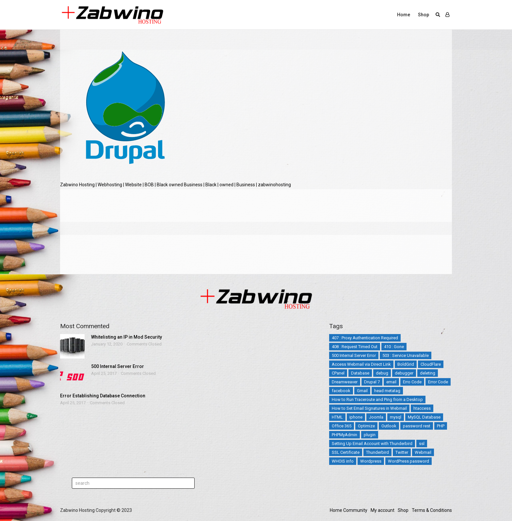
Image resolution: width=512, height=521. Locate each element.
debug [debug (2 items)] (382, 373)
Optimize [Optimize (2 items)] (366, 425)
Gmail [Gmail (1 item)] (362, 390)
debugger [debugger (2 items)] (404, 373)
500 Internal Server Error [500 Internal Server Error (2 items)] (354, 355)
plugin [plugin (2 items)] (370, 434)
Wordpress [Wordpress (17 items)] (370, 461)
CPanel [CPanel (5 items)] (338, 373)
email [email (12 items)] (391, 381)
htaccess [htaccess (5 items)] (422, 408)
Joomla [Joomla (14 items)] (376, 417)
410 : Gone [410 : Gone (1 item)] (394, 346)
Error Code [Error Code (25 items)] (438, 381)
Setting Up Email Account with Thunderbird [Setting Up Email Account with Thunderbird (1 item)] (372, 443)
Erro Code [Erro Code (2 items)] (412, 381)
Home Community (348, 510)
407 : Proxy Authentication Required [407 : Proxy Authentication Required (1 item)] (365, 337)
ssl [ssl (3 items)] (421, 443)
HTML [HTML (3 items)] (337, 417)
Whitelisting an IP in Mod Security (126, 337)
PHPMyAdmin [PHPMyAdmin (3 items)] (344, 434)
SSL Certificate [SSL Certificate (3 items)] (346, 452)
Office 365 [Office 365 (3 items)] (341, 425)
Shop (423, 14)
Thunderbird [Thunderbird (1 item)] (377, 452)
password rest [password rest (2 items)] (416, 425)
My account (382, 510)
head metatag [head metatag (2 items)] (387, 390)
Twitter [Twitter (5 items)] (401, 452)
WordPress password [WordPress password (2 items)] (408, 461)
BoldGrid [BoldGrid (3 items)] (405, 364)
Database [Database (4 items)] (360, 373)
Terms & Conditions (432, 510)
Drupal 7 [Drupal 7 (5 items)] (372, 381)
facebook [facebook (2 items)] (341, 390)
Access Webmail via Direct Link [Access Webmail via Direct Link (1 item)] (361, 364)
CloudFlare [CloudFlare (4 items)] (431, 364)
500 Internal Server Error (117, 366)
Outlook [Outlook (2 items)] (388, 425)
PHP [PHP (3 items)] (440, 425)
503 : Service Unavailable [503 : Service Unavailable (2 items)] (405, 355)
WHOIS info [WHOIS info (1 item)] (343, 461)
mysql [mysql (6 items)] (395, 417)
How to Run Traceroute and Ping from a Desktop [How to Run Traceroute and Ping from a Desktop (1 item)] (377, 399)
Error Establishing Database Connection (102, 395)
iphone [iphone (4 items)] (355, 417)
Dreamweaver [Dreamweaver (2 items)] (345, 381)
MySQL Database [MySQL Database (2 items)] (424, 417)
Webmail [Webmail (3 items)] (423, 452)
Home (403, 14)
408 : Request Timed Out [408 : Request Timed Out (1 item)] (354, 346)
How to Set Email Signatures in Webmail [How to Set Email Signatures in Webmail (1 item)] (369, 408)
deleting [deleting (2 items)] (427, 373)
